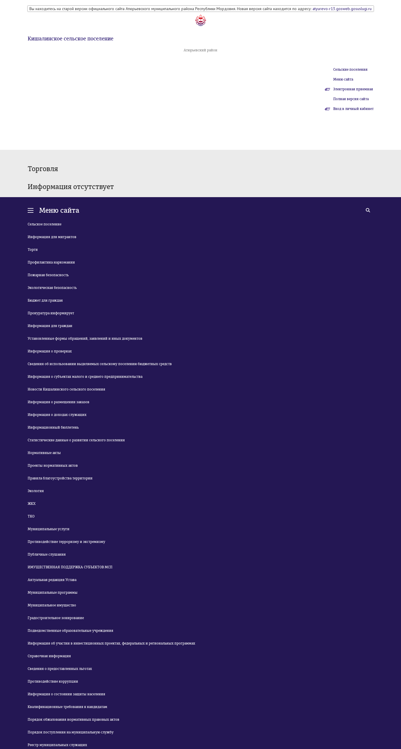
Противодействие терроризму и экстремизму (66, 542)
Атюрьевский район (200, 50)
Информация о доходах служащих (57, 415)
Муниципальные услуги (48, 529)
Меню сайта (343, 79)
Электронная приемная (353, 89)
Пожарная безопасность (48, 275)
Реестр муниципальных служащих (57, 745)
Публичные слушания (47, 554)
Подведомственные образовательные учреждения (70, 631)
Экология (36, 491)
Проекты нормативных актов (53, 466)
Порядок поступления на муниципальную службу (71, 732)
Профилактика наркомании (51, 262)
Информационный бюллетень (53, 427)
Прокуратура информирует (51, 313)
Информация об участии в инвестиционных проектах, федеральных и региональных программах (111, 643)
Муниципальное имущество (52, 605)
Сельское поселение (44, 224)
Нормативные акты (44, 453)
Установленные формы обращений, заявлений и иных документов (85, 339)
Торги (33, 250)
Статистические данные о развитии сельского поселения (76, 440)
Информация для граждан (50, 326)
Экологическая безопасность (52, 288)
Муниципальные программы (53, 593)
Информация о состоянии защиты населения (66, 694)
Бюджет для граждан (45, 300)
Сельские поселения (350, 70)
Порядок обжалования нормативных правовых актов (73, 720)
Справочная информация (49, 656)
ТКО (31, 516)
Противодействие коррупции (53, 681)
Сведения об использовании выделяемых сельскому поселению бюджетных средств (100, 364)
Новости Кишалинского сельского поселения (66, 389)
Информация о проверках (50, 351)
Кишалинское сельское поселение (70, 39)
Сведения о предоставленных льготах (60, 669)
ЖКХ (31, 504)
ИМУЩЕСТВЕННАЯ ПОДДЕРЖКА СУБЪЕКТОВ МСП (70, 567)
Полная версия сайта (351, 99)
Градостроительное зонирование (56, 618)
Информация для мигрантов (52, 237)
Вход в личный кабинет (353, 109)
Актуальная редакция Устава (52, 580)
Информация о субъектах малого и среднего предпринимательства (85, 377)
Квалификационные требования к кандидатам (67, 707)
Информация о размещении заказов (58, 402)
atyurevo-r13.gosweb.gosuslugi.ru (342, 8)
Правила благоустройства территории (60, 478)
